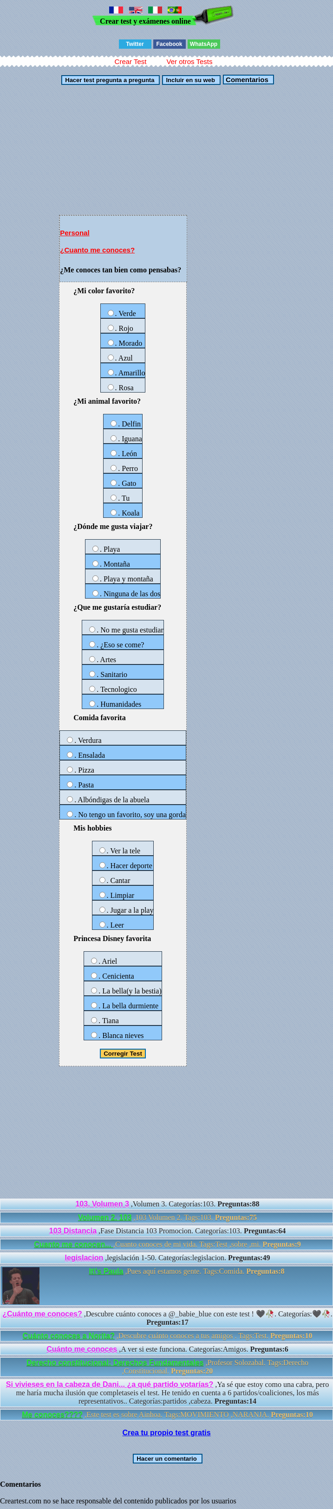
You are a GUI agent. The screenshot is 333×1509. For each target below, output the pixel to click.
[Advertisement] (166, 150)
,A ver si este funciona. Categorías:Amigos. (167, 1349)
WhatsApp (203, 44)
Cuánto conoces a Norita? (69, 1336)
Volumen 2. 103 (104, 1217)
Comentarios (246, 80)
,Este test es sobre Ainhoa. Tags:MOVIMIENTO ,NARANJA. (167, 1415)
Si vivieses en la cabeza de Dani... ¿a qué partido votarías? (109, 1384)
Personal (74, 233)
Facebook (169, 44)
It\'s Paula (106, 1271)
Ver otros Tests (189, 61)
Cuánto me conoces (81, 1349)
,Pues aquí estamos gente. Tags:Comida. (143, 1285)
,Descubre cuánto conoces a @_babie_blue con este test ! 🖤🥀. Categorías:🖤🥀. (167, 1318)
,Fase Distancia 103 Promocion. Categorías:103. (167, 1231)
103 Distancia (73, 1231)
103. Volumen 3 (102, 1204)
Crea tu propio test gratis (166, 1433)
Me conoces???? (52, 1415)
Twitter (135, 44)
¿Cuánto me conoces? (42, 1314)
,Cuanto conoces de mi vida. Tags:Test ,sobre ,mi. (167, 1244)
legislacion (84, 1258)
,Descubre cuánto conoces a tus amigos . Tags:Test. (168, 1336)
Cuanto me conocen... (73, 1244)
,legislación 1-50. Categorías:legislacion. (167, 1258)
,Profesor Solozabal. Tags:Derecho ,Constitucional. (167, 1367)
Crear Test (131, 61)
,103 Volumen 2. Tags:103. (167, 1217)
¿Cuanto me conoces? (97, 250)
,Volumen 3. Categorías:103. (167, 1204)
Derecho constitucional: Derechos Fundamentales (114, 1363)
